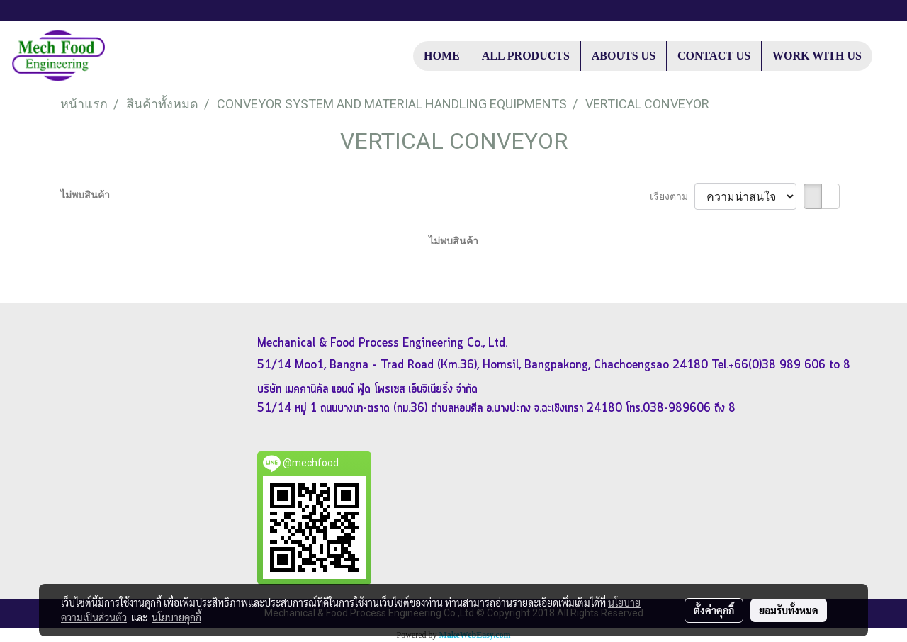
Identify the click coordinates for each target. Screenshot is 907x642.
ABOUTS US (623, 56)
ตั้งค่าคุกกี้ (714, 610)
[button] (885, 56)
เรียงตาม (672, 196)
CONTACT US (713, 56)
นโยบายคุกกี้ (176, 617)
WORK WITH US (817, 56)
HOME (442, 56)
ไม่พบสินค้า (85, 195)
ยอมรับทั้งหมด (788, 610)
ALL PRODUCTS (526, 56)
